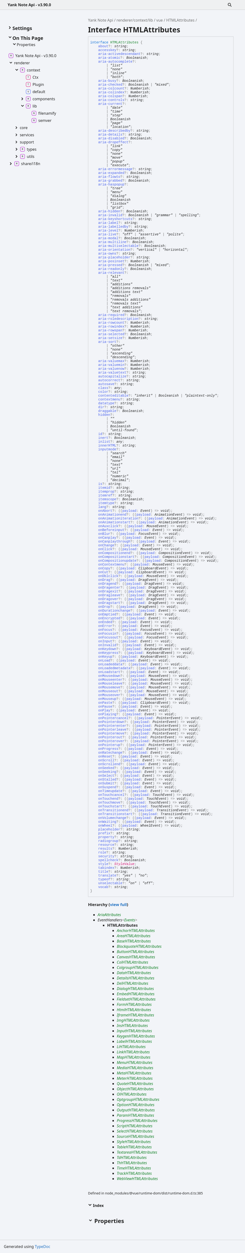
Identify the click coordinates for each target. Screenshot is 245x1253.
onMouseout (108, 691)
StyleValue (124, 864)
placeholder (109, 829)
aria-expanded (111, 173)
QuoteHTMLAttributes (135, 1083)
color (103, 392)
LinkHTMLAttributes (133, 1052)
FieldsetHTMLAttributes (136, 999)
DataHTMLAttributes (134, 972)
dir (101, 407)
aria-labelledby (113, 227)
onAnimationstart (114, 522)
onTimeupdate (110, 791)
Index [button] (96, 1205)
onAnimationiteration (118, 518)
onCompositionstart (116, 557)
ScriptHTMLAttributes (134, 1125)
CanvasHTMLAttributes (136, 957)
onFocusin (107, 634)
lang (102, 507)
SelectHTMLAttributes (135, 1131)
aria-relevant (111, 273)
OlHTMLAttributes (132, 1094)
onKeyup (105, 657)
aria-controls (111, 100)
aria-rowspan (110, 330)
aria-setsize (110, 338)
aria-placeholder (114, 257)
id (100, 434)
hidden (104, 415)
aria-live (107, 234)
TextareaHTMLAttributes (137, 1152)
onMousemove (109, 687)
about (103, 46)
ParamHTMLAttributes (135, 1115)
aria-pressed (110, 265)
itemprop (106, 492)
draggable (107, 411)
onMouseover (109, 695)
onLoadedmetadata (114, 668)
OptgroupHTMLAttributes (138, 1099)
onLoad (104, 660)
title (103, 872)
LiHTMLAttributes (131, 1046)
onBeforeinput (111, 530)
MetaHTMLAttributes (134, 1073)
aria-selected (111, 334)
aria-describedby (114, 131)
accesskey (107, 50)
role (102, 852)
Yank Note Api (100, 20)
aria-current (110, 104)
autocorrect (109, 380)
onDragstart (109, 603)
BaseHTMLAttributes (134, 941)
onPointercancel (113, 718)
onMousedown (109, 676)
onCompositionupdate (117, 561)
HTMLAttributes (180, 20)
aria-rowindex (111, 326)
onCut (103, 572)
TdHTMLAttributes (132, 1157)
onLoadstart (109, 672)
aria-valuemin (111, 365)
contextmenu (109, 399)
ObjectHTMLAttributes (135, 1089)
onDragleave (109, 595)
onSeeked (106, 768)
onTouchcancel (111, 795)
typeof (104, 879)
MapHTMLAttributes (133, 1057)
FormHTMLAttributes (134, 1004)
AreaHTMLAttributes (133, 935)
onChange (106, 545)
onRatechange (110, 753)
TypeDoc (42, 1246)
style (103, 864)
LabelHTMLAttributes (134, 1041)
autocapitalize (112, 376)
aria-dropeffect (113, 142)
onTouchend (108, 799)
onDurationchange (114, 611)
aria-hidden (109, 211)
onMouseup (107, 699)
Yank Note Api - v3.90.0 (29, 4)
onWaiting (107, 822)
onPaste (105, 703)
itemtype (106, 503)
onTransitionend (113, 810)
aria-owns (107, 254)
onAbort (105, 511)
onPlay (104, 710)
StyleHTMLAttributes (134, 1141)
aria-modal (108, 238)
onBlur (104, 534)
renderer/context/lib (135, 20)
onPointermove (111, 733)
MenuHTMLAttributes (134, 1062)
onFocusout (108, 637)
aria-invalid (110, 215)
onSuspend (107, 787)
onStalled (107, 780)
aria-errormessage (115, 169)
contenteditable (113, 396)
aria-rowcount (111, 323)
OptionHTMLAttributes (135, 1104)
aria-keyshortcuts (115, 219)
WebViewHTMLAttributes (137, 1178)
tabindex (106, 868)
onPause (105, 707)
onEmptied (107, 614)
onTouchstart (110, 806)
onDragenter (109, 588)
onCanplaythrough (114, 541)
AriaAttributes (109, 914)
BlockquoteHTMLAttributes (139, 946)
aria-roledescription (118, 319)
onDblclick (108, 576)
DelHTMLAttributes (132, 983)
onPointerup (109, 745)
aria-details (110, 135)
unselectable (110, 883)
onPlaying (107, 714)
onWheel (105, 826)
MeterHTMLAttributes (135, 1078)
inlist (104, 442)
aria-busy (107, 81)
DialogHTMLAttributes (135, 988)
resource (106, 845)
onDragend (107, 584)
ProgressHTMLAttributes (137, 1120)
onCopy (104, 568)
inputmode (107, 449)
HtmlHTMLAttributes (134, 1009)
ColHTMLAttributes (132, 962)
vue (159, 20)
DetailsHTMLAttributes (135, 978)
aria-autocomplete (115, 62)
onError (105, 626)
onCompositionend (114, 553)
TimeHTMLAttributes (134, 1168)
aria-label (108, 223)
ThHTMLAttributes (132, 1162)
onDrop (104, 607)
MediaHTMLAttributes (135, 1067)
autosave (106, 384)
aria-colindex (111, 92)
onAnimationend (112, 515)
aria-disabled (111, 138)
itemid (104, 488)
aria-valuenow (111, 369)
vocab (103, 887)
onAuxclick (108, 526)
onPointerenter (112, 726)
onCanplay (107, 538)
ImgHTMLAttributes (133, 1020)
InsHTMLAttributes (132, 1025)
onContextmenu (111, 565)
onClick (105, 549)
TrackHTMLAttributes (134, 1173)
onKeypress (108, 653)
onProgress (108, 749)
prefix (104, 833)
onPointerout (110, 737)
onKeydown (107, 649)
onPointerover (111, 741)
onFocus (105, 630)
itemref (105, 495)
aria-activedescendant (119, 54)
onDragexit (108, 591)
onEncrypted (109, 618)
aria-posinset (111, 261)
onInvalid (107, 645)
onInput (105, 641)
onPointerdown (111, 722)
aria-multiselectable (118, 246)
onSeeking (107, 772)
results (105, 849)
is (100, 484)
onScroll (106, 760)
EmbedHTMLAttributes (136, 993)
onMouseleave (110, 684)
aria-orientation (114, 250)
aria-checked (110, 85)
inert (103, 438)
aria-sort (107, 342)
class (103, 388)
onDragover (108, 599)
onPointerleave (112, 730)
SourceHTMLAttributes (135, 1136)
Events (129, 920)
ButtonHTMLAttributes (135, 951)
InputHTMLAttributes (134, 1030)
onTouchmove (109, 803)
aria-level (108, 231)
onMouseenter (110, 680)
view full (118, 904)
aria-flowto (109, 177)
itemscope (107, 499)
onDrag (104, 580)
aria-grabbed (110, 181)
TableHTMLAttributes (134, 1147)
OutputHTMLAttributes (136, 1110)
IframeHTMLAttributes (135, 1015)
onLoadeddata (110, 664)
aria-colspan (110, 96)
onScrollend (109, 764)
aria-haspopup (111, 184)
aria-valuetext (112, 373)
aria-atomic (109, 58)
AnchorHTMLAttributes (136, 930)
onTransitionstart (115, 814)
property (106, 837)
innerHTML (107, 446)
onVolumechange (112, 818)
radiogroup (108, 841)
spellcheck (108, 860)
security (106, 856)
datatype (106, 403)
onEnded (105, 622)
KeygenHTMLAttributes (136, 1036)
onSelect (106, 776)
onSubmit (106, 783)
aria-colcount (111, 88)
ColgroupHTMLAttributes (137, 967)
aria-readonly (111, 269)
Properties (23, 44)
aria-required (111, 315)
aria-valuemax (111, 361)
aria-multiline (112, 242)
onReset (105, 756)
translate (107, 875)
